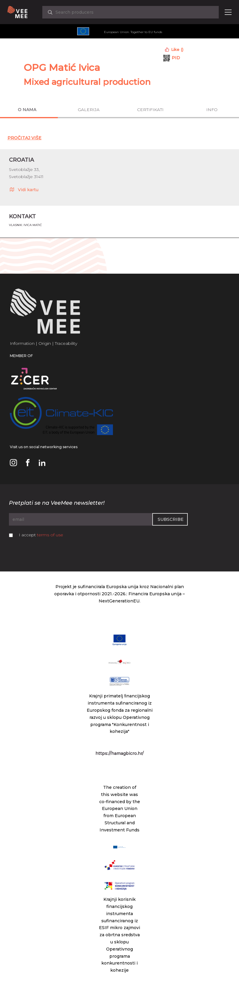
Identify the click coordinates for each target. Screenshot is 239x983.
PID (176, 57)
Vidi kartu (23, 189)
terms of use (50, 535)
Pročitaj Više (24, 138)
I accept (41, 535)
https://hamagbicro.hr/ (119, 753)
